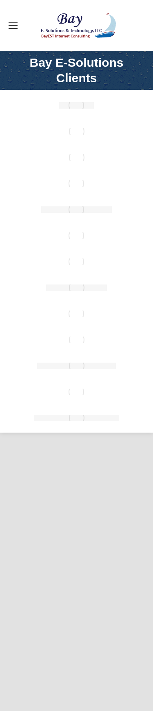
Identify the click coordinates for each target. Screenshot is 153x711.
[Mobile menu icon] (13, 26)
